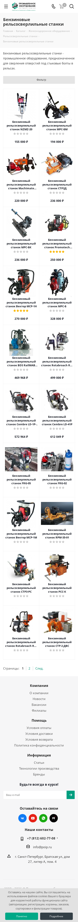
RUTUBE (54, 818)
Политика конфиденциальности (39, 745)
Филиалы (39, 710)
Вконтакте (22, 818)
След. (39, 668)
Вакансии (39, 704)
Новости (39, 699)
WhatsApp (43, 818)
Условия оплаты (39, 728)
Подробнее (56, 916)
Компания (39, 685)
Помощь (39, 720)
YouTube (33, 818)
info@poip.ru (42, 847)
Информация (39, 755)
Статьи (39, 762)
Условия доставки (39, 733)
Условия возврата (39, 739)
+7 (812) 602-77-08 (41, 838)
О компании (39, 693)
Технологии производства (39, 768)
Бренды (39, 774)
